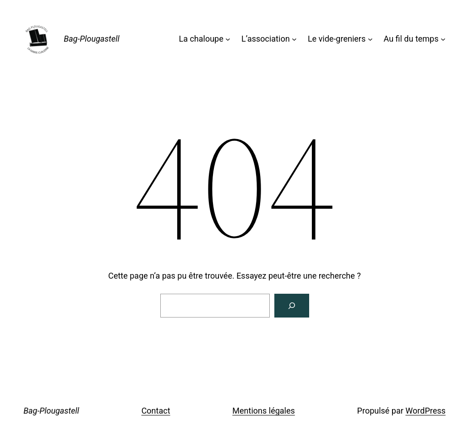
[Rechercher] (291, 306)
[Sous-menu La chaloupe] (227, 39)
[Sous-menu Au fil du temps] (443, 39)
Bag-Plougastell (92, 38)
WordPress (425, 410)
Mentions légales (263, 410)
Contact (156, 410)
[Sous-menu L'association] (294, 39)
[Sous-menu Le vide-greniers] (370, 39)
